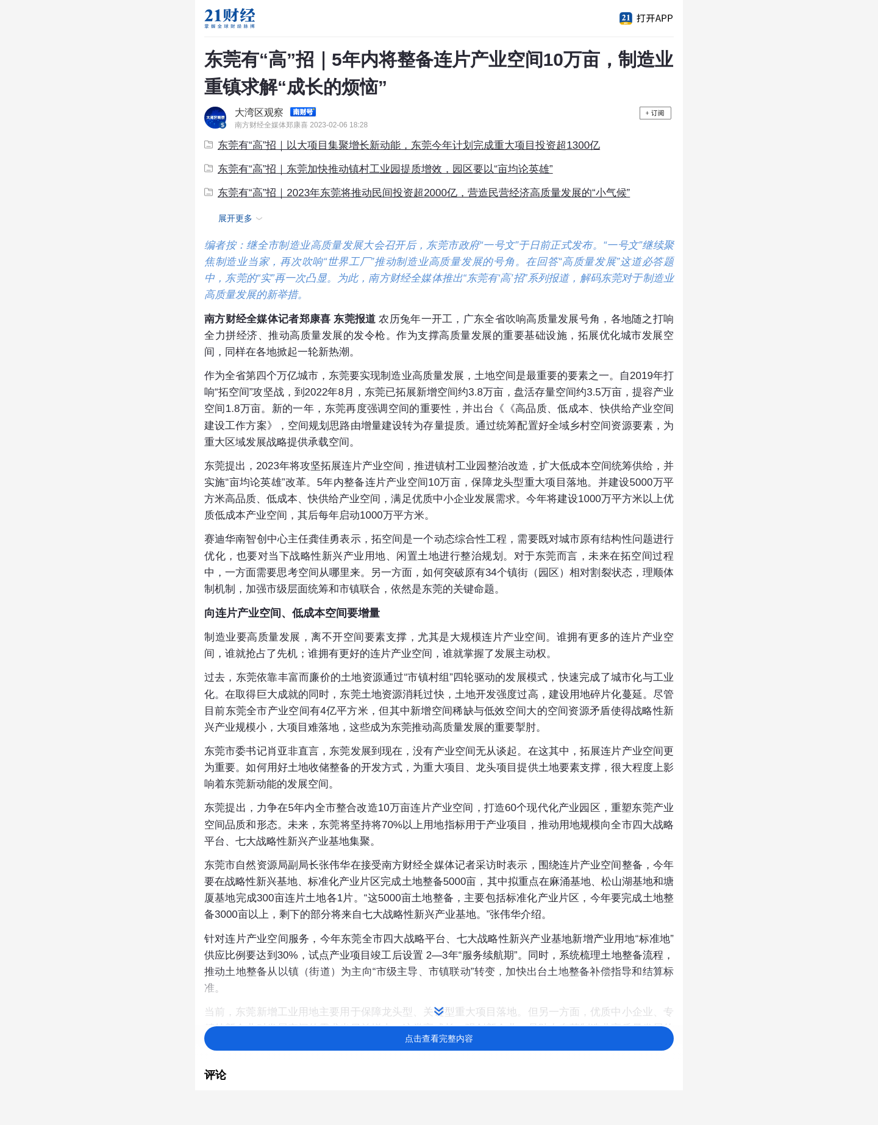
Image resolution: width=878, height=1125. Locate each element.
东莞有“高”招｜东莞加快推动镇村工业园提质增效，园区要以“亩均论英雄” (378, 169)
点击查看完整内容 (439, 1038)
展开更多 (242, 219)
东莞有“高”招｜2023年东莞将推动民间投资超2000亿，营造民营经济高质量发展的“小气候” (417, 193)
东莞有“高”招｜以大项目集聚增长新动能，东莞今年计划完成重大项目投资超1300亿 (402, 145)
